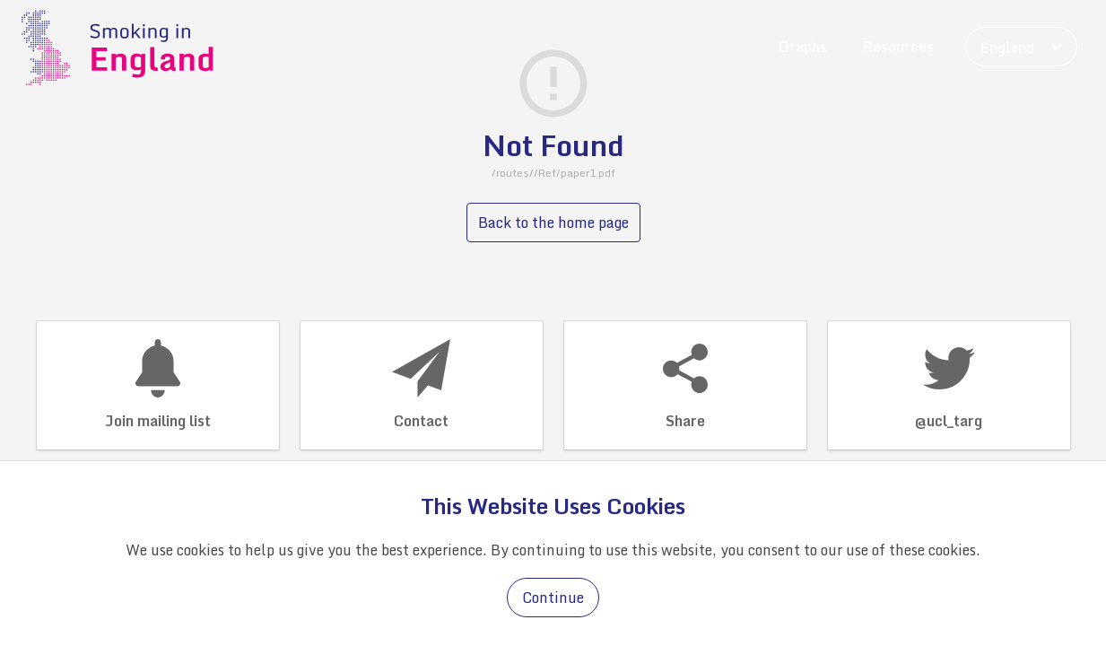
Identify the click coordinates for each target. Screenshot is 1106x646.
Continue (553, 597)
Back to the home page (553, 222)
